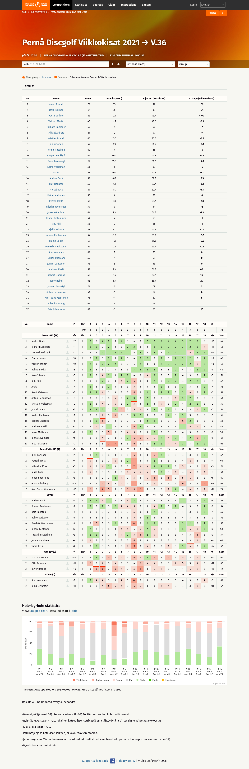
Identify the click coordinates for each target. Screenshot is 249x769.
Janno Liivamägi (56, 286)
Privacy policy (126, 760)
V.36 (158, 42)
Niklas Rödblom (56, 258)
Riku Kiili (56, 223)
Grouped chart (38, 611)
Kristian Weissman (56, 206)
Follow (212, 13)
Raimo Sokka (56, 240)
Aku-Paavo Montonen (56, 297)
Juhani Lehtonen (56, 263)
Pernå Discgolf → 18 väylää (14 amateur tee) (74, 55)
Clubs (112, 4)
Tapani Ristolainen (56, 218)
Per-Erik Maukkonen (56, 246)
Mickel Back (56, 189)
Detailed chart (59, 611)
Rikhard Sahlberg (56, 127)
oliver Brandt (56, 104)
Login (193, 4)
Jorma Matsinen (56, 149)
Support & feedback (95, 760)
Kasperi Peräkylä (56, 155)
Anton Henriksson (56, 292)
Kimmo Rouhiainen (56, 235)
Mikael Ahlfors (56, 132)
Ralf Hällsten (56, 184)
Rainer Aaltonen (56, 195)
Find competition (38, 12)
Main (24, 12)
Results (29, 86)
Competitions (61, 4)
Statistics (81, 4)
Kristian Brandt (56, 138)
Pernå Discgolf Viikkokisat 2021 (81, 42)
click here (46, 77)
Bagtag (146, 4)
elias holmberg (56, 303)
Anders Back (56, 178)
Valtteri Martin (56, 121)
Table (74, 611)
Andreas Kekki (56, 269)
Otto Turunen (56, 110)
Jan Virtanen (56, 144)
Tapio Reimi (56, 280)
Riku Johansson (56, 309)
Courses (98, 4)
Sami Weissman (56, 166)
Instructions (128, 4)
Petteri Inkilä (56, 201)
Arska (56, 172)
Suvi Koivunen (56, 252)
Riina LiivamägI (56, 161)
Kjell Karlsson (56, 229)
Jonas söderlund (56, 212)
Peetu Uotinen (56, 115)
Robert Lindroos (56, 275)
